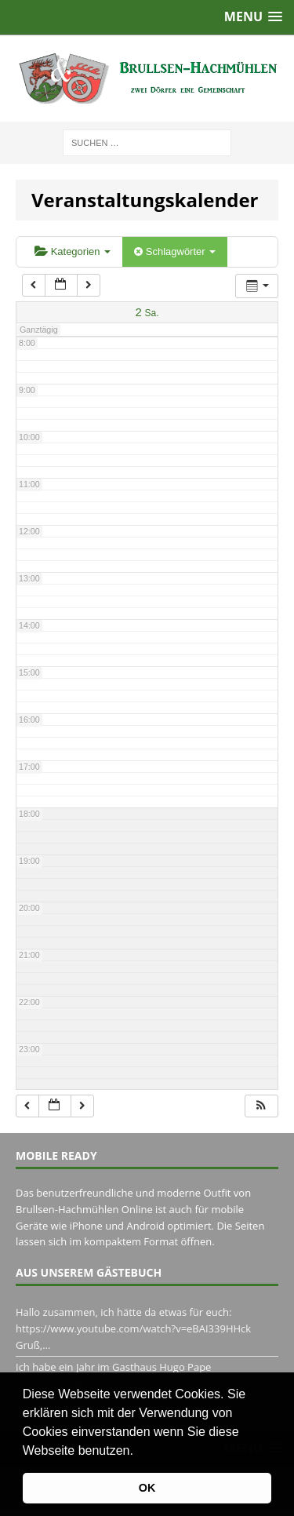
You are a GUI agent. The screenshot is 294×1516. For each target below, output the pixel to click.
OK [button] (147, 1487)
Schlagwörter (175, 251)
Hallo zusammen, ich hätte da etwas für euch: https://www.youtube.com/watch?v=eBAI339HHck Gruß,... (133, 1328)
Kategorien (72, 251)
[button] (138, 1451)
